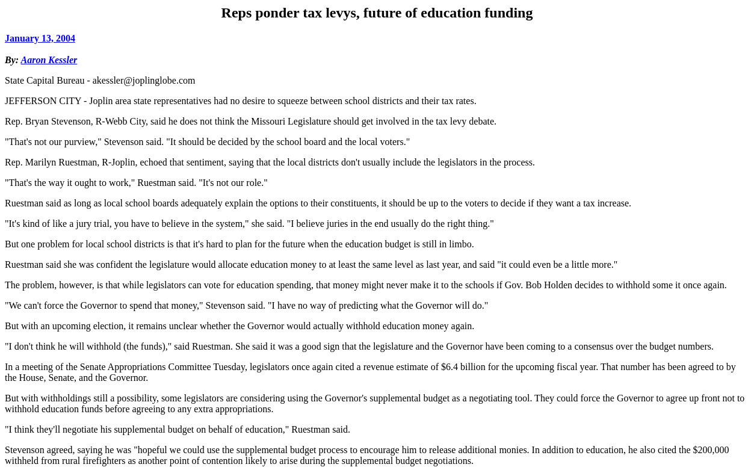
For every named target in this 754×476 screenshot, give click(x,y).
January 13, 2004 (40, 38)
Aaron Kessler (49, 60)
